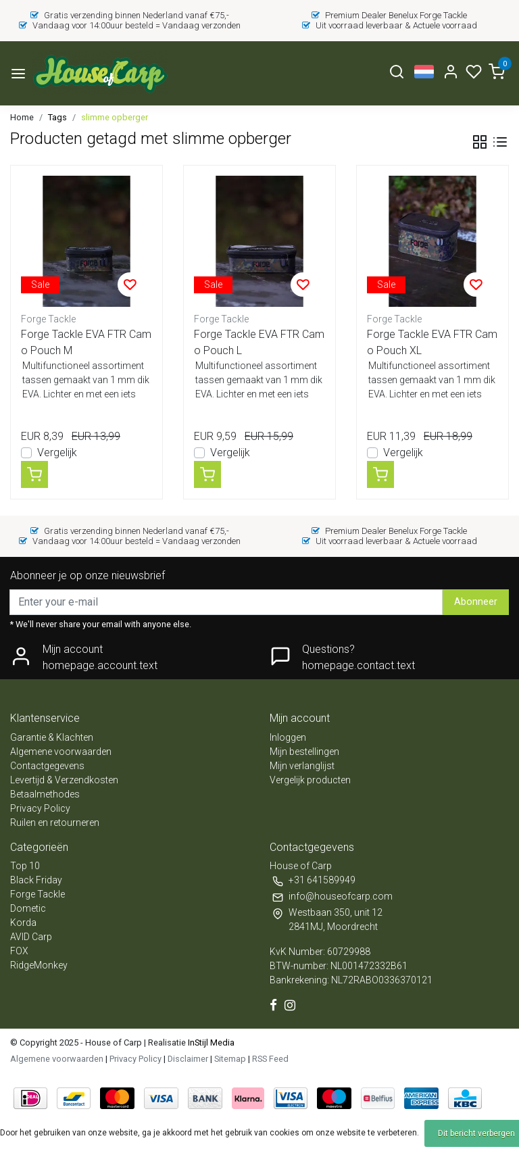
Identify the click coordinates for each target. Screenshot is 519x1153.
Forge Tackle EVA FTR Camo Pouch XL (432, 342)
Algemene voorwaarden (61, 751)
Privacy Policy (40, 808)
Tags (57, 117)
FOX (19, 951)
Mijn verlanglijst (302, 765)
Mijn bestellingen (304, 751)
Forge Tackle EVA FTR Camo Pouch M (86, 342)
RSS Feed (270, 1059)
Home (22, 117)
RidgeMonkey (39, 965)
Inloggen (288, 737)
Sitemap (230, 1059)
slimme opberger (114, 117)
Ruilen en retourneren (54, 822)
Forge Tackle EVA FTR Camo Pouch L (259, 342)
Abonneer (475, 602)
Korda (23, 922)
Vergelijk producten (310, 780)
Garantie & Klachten (51, 737)
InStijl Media (210, 1042)
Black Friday (36, 880)
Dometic (28, 908)
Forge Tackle (37, 894)
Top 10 (25, 865)
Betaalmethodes (45, 794)
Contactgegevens (47, 765)
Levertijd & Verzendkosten (64, 780)
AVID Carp (31, 936)
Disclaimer (188, 1059)
